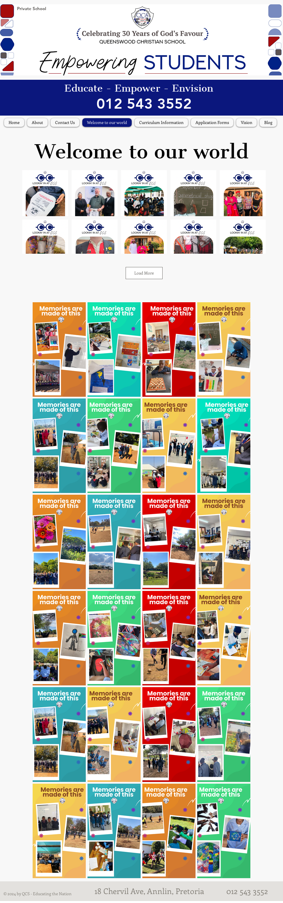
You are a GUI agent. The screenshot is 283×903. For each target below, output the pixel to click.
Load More (144, 273)
